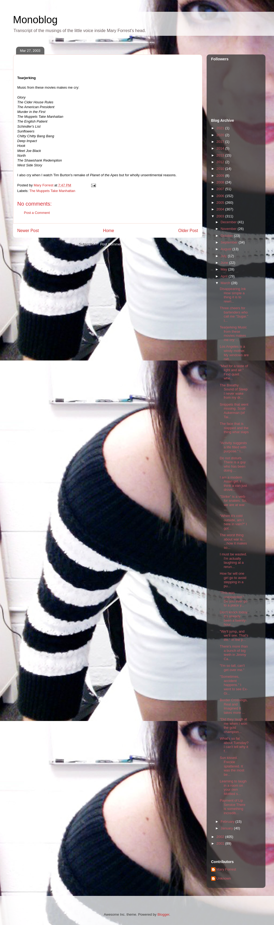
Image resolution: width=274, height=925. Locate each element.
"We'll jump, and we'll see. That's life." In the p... (234, 635)
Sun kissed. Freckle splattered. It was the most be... (232, 766)
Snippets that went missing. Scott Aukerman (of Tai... (234, 410)
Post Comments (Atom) (118, 244)
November (229, 229)
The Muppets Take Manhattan (52, 191)
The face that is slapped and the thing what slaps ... (234, 430)
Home (108, 230)
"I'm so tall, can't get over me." (232, 668)
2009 (221, 176)
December (229, 222)
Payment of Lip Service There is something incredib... (232, 806)
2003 (221, 216)
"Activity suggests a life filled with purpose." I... (233, 447)
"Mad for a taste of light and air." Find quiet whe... (234, 372)
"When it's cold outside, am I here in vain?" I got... (233, 522)
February (228, 822)
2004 (221, 209)
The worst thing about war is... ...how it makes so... (233, 541)
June (225, 263)
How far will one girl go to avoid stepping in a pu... (233, 579)
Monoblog (35, 19)
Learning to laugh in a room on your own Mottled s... (233, 787)
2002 (221, 837)
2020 (221, 135)
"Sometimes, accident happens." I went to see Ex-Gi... (234, 685)
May (224, 269)
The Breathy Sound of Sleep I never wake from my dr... (234, 391)
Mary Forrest (226, 869)
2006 (221, 196)
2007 (221, 189)
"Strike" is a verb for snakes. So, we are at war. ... (233, 503)
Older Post (188, 230)
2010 (221, 169)
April (225, 276)
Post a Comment (37, 213)
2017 (221, 142)
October (227, 236)
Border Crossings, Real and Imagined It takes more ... (234, 706)
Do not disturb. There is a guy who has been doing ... (233, 464)
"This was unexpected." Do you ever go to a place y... (233, 599)
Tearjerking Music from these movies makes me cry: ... (233, 333)
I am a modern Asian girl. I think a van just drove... (233, 483)
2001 (221, 843)
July (224, 256)
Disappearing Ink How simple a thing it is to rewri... (233, 295)
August (226, 249)
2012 (221, 162)
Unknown (224, 878)
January (227, 828)
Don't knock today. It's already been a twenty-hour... (234, 618)
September (229, 242)
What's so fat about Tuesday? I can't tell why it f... (234, 744)
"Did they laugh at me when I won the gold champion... (233, 725)
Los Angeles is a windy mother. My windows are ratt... (234, 352)
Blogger (163, 914)
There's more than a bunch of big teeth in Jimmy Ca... (234, 652)
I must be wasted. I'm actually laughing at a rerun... (233, 560)
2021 (221, 128)
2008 (221, 182)
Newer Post (28, 230)
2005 (221, 203)
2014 (221, 148)
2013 (221, 155)
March (226, 283)
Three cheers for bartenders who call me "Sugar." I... (234, 314)
